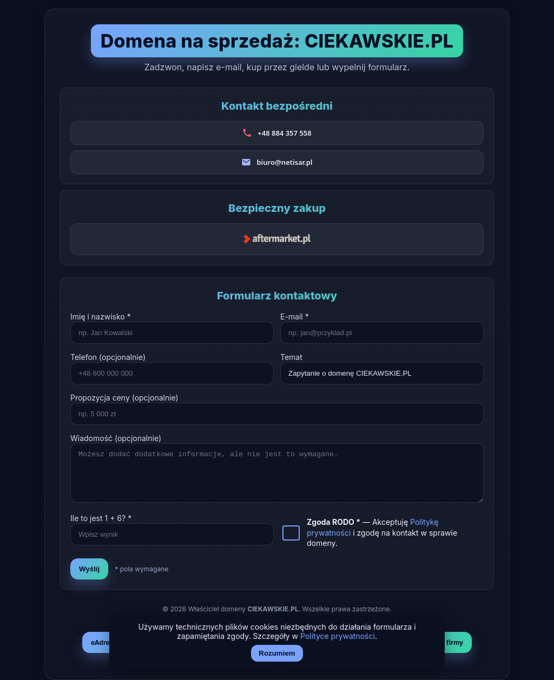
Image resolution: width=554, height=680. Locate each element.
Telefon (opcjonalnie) (108, 357)
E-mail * (294, 316)
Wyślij (89, 569)
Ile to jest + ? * (100, 518)
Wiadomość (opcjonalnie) (115, 438)
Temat (291, 357)
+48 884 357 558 (284, 133)
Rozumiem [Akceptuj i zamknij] (277, 653)
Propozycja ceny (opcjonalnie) (124, 397)
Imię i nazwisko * (100, 316)
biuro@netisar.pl (284, 162)
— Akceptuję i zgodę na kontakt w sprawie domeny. (382, 532)
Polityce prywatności (337, 636)
